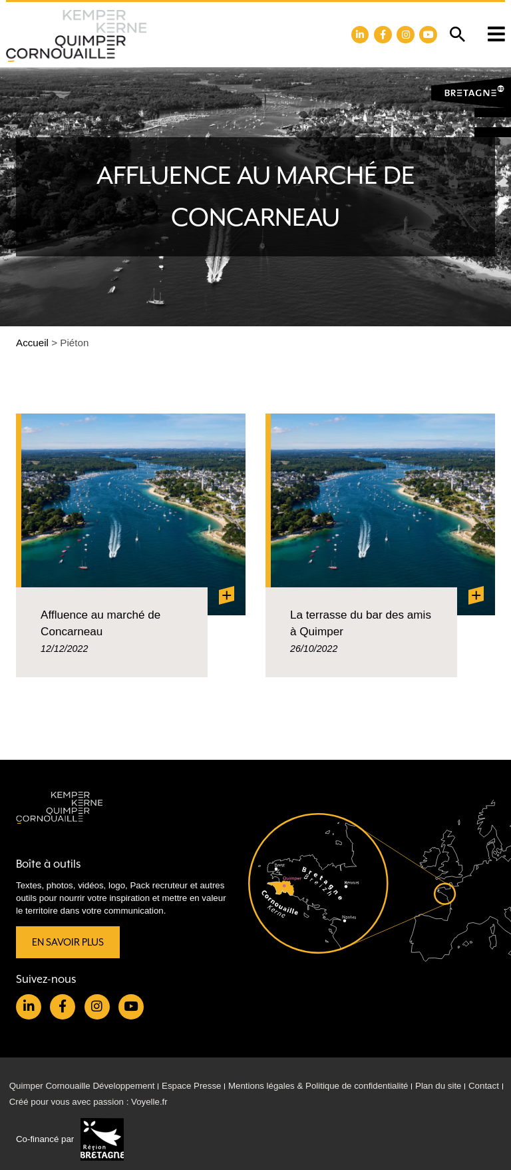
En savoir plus (68, 942)
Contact (483, 1086)
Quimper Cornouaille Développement (82, 1086)
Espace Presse (191, 1086)
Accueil (32, 342)
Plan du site (438, 1086)
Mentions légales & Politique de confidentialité (318, 1086)
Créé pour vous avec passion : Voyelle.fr (88, 1102)
